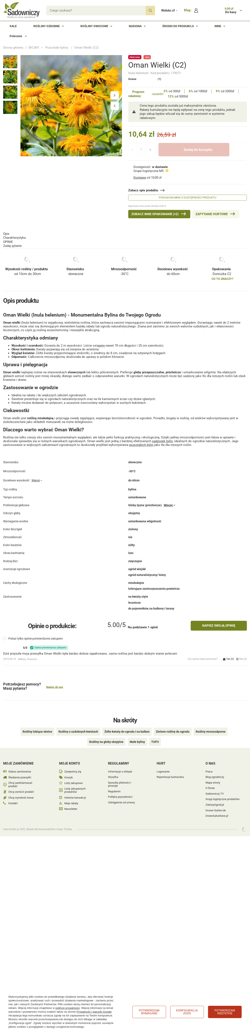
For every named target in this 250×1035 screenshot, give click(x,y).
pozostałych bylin (141, 441)
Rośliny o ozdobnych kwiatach (78, 725)
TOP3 (155, 736)
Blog (187, 10)
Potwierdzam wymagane (149, 1012)
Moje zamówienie (18, 758)
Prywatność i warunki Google (94, 1011)
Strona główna (13, 47)
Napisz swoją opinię (218, 626)
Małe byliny (137, 736)
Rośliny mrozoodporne (211, 725)
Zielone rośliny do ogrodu (172, 725)
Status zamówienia (19, 765)
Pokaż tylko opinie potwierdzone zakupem (35, 639)
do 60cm (173, 257)
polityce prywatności (67, 1008)
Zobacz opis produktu (143, 190)
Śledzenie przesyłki (19, 771)
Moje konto (69, 758)
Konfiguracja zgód (187, 1012)
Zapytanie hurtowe (211, 214)
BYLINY (34, 47)
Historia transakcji (75, 791)
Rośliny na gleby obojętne (106, 736)
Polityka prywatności (120, 791)
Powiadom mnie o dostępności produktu (187, 197)
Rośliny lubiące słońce (37, 725)
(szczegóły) (158, 93)
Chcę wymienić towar (21, 791)
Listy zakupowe (73, 777)
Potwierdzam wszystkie (224, 1012)
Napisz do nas (54, 687)
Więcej (36, 487)
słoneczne (75, 257)
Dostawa (139, 177)
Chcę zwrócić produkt (21, 786)
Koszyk (68, 771)
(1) (159, 79)
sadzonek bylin (162, 437)
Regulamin (114, 785)
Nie (241, 659)
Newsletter (70, 803)
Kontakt (13, 797)
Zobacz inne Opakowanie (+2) (155, 214)
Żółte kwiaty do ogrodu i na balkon (127, 725)
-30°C (124, 257)
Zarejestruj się (72, 765)
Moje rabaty (71, 797)
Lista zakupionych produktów (75, 784)
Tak (228, 659)
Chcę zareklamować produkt (20, 778)
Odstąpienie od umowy (121, 796)
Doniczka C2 (222, 257)
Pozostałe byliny (57, 47)
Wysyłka (113, 771)
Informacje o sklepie (120, 765)
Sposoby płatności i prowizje (119, 778)
